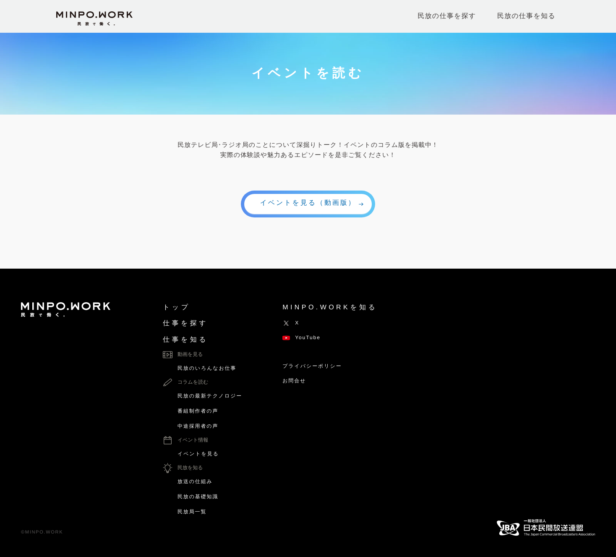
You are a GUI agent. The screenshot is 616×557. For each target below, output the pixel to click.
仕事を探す (185, 323)
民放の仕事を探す (447, 16)
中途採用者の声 (197, 426)
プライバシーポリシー (312, 366)
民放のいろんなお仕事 (206, 368)
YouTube (301, 337)
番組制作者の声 (197, 411)
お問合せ (294, 381)
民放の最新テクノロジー (209, 396)
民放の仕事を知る (526, 16)
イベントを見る (198, 454)
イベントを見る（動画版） (308, 203)
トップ (176, 307)
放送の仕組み (195, 481)
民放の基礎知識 (197, 496)
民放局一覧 (191, 512)
